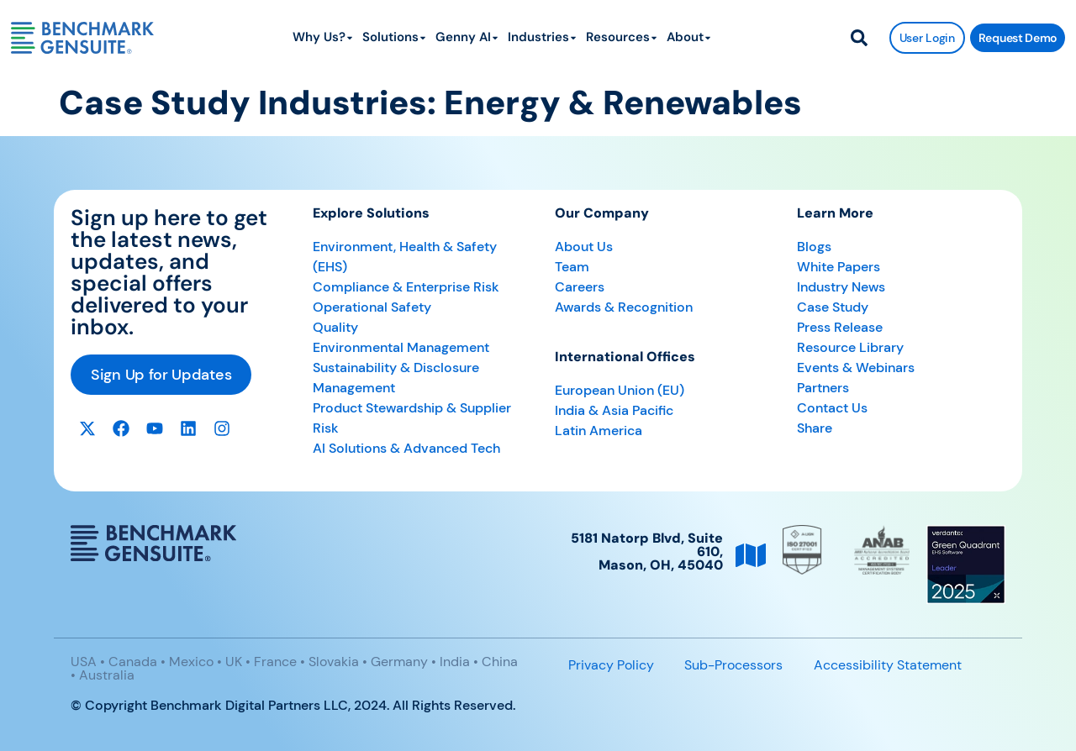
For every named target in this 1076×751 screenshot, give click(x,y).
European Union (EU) (619, 390)
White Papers (838, 267)
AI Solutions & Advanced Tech (406, 448)
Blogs (814, 246)
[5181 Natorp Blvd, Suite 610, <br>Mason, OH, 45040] (751, 555)
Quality (335, 327)
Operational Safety (372, 307)
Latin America (598, 430)
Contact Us (832, 408)
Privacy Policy (611, 665)
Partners (823, 388)
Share (814, 428)
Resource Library (850, 347)
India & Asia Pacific (614, 410)
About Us (584, 246)
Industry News (841, 287)
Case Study (832, 307)
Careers (579, 287)
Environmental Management (401, 347)
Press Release (840, 327)
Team (572, 267)
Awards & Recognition (624, 307)
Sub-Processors (733, 665)
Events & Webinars (856, 367)
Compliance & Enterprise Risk (406, 287)
